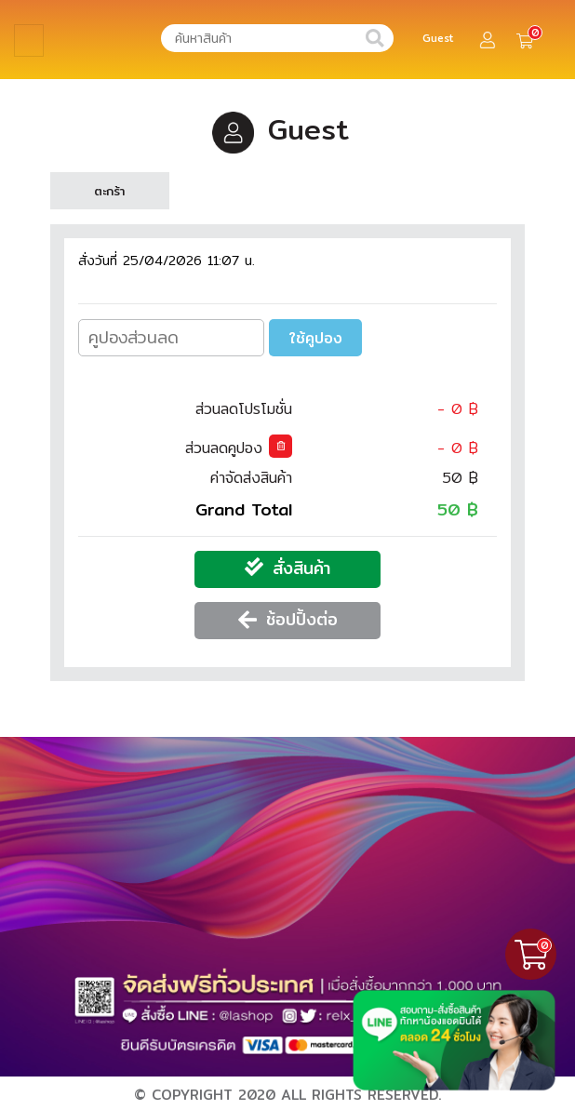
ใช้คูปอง (315, 338)
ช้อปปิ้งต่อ (302, 619)
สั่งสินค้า (301, 568)
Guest (438, 39)
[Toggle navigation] (29, 40)
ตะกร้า (109, 190)
